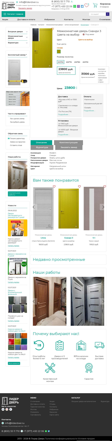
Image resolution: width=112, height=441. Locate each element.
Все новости (14, 363)
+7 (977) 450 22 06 (62, 6)
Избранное (49, 19)
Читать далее (13, 246)
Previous (34, 207)
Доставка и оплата (26, 19)
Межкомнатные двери (15, 37)
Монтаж (86, 19)
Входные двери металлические (84, 401)
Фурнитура (13, 43)
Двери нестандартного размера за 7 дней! (16, 215)
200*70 (69, 62)
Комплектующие (68, 142)
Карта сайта (54, 415)
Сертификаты (35, 415)
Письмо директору (17, 138)
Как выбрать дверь (17, 122)
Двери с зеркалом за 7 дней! (17, 255)
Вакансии (53, 412)
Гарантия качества (37, 407)
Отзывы (52, 404)
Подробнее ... (64, 114)
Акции (5, 19)
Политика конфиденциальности (61, 438)
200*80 (77, 62)
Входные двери (15, 32)
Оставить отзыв (16, 145)
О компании (104, 19)
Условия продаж (86, 438)
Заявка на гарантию (17, 142)
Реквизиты (34, 412)
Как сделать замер (17, 119)
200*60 (60, 62)
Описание (41, 142)
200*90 (85, 62)
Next (103, 207)
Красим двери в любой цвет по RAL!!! (16, 330)
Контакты (68, 19)
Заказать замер (25, 8)
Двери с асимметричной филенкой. (15, 292)
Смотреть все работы (14, 194)
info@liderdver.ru (29, 2)
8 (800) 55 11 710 (61, 1)
